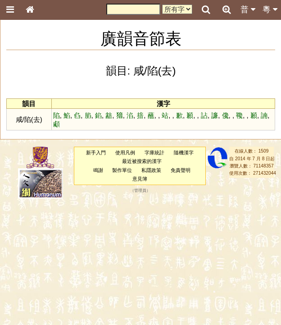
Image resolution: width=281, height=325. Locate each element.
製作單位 (122, 170)
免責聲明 (180, 170)
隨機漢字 (184, 152)
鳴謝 (98, 170)
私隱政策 (151, 170)
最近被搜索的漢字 (142, 161)
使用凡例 (125, 152)
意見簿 (139, 178)
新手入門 (96, 152)
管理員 (140, 191)
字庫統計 (154, 152)
